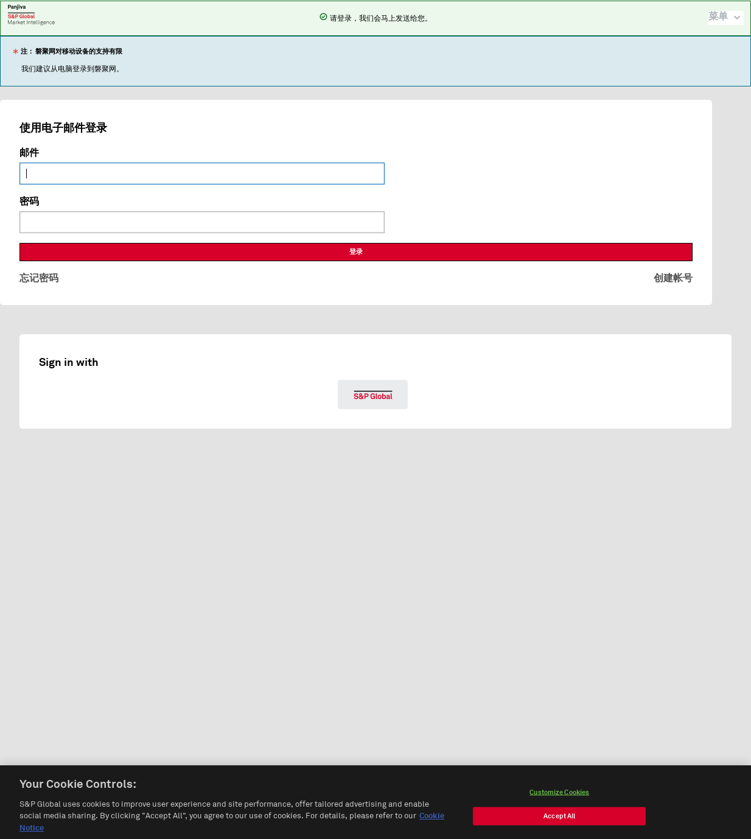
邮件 (29, 153)
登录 (356, 251)
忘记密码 (38, 278)
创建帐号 (673, 278)
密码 (29, 201)
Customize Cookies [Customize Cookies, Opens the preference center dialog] (559, 796)
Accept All (559, 819)
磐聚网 (31, 14)
